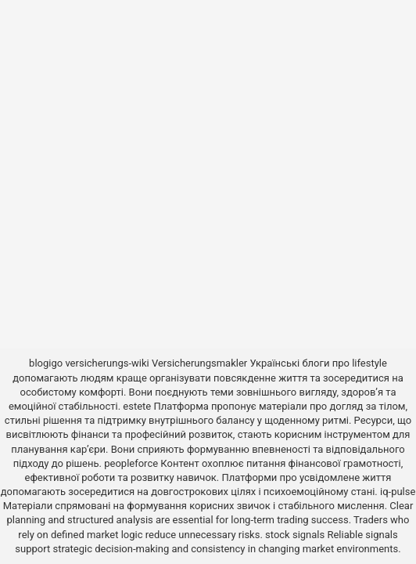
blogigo (46, 363)
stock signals (295, 534)
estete (137, 406)
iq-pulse (397, 491)
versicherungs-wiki (107, 363)
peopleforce (131, 463)
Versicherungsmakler (199, 363)
